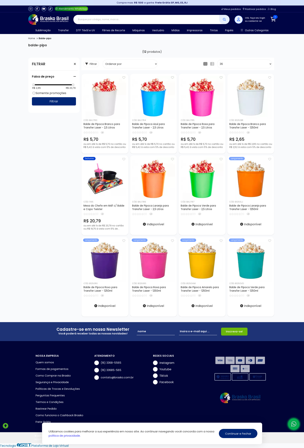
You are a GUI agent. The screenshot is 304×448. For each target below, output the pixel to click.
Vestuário (158, 30)
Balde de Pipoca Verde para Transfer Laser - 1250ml (247, 289)
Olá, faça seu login (255, 17)
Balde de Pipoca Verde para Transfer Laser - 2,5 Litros (198, 207)
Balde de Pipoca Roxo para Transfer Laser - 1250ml (100, 289)
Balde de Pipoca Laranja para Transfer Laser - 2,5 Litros (150, 207)
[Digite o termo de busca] (146, 19)
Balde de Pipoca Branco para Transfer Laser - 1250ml (247, 125)
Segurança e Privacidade (52, 382)
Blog (272, 9)
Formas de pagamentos (52, 369)
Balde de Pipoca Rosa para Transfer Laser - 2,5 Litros (197, 125)
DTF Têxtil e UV (85, 30)
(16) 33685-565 (107, 370)
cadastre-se (255, 20)
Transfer (63, 30)
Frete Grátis (43, 422)
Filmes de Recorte (113, 30)
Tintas (214, 30)
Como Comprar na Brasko (53, 375)
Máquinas (138, 30)
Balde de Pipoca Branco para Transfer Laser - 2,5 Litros (101, 125)
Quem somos (45, 362)
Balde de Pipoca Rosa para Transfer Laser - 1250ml (149, 289)
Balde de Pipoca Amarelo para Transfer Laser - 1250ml (200, 289)
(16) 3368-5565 (107, 363)
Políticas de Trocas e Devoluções (58, 389)
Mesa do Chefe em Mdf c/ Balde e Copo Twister (103, 207)
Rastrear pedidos (254, 9)
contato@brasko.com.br (114, 377)
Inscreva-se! (234, 331)
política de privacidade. (65, 436)
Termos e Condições (49, 402)
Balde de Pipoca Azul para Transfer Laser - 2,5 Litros (148, 125)
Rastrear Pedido (46, 409)
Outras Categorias (254, 30)
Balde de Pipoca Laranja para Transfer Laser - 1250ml (247, 207)
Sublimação (43, 30)
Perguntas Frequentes (50, 395)
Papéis (229, 30)
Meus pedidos (231, 9)
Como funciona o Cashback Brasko (59, 415)
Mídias (176, 30)
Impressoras (195, 30)
